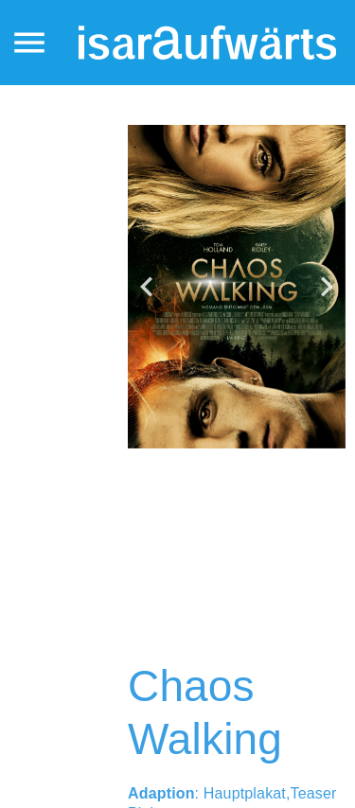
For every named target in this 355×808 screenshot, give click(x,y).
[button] (147, 286)
